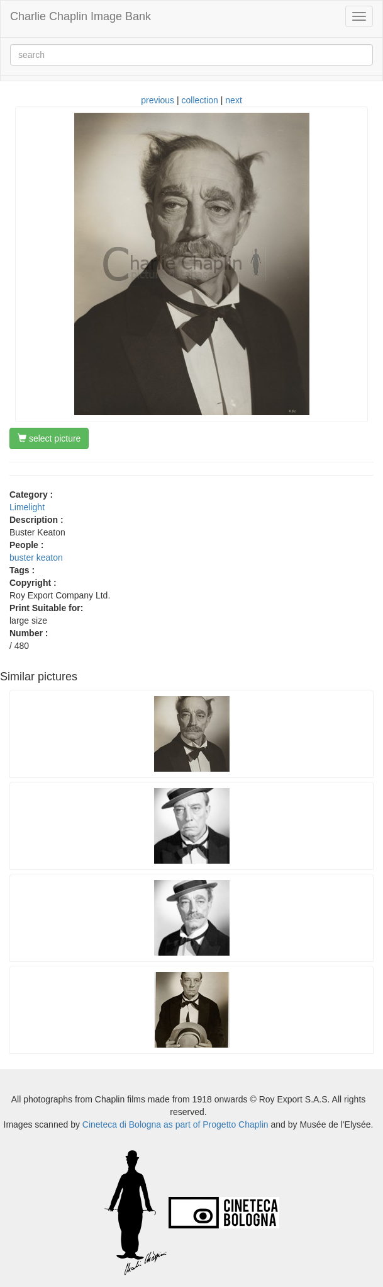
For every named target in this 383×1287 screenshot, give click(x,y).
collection (200, 100)
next (233, 100)
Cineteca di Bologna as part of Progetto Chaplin (175, 1124)
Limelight (27, 507)
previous (157, 100)
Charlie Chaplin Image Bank (80, 16)
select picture (49, 438)
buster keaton (36, 557)
